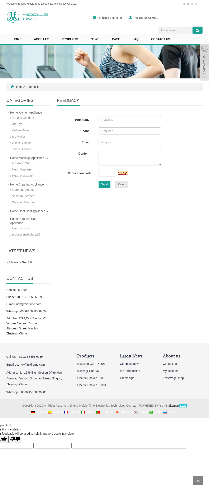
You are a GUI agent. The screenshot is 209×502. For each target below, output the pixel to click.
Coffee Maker (21, 130)
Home (17, 39)
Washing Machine (23, 202)
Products (70, 39)
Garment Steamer (23, 189)
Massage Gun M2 (21, 262)
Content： (85, 153)
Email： (87, 142)
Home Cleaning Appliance (27, 184)
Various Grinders (23, 117)
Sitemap (173, 405)
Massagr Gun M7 (88, 371)
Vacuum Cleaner (23, 196)
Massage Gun (21, 163)
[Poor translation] (15, 439)
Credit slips (127, 378)
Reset (121, 184)
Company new (129, 363)
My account (170, 371)
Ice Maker (18, 136)
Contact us (160, 39)
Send (104, 184)
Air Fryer (18, 124)
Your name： (83, 119)
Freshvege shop (173, 378)
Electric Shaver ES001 (91, 385)
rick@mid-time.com (109, 17)
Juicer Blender (21, 143)
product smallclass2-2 (26, 234)
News (95, 39)
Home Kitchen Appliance (26, 112)
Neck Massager (22, 169)
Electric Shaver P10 (90, 378)
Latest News (131, 356)
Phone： (86, 131)
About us (41, 39)
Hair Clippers (20, 228)
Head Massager (22, 175)
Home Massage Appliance (27, 158)
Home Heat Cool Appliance (27, 211)
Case (116, 39)
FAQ (136, 39)
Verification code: (80, 173)
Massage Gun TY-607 (91, 363)
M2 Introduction (130, 371)
